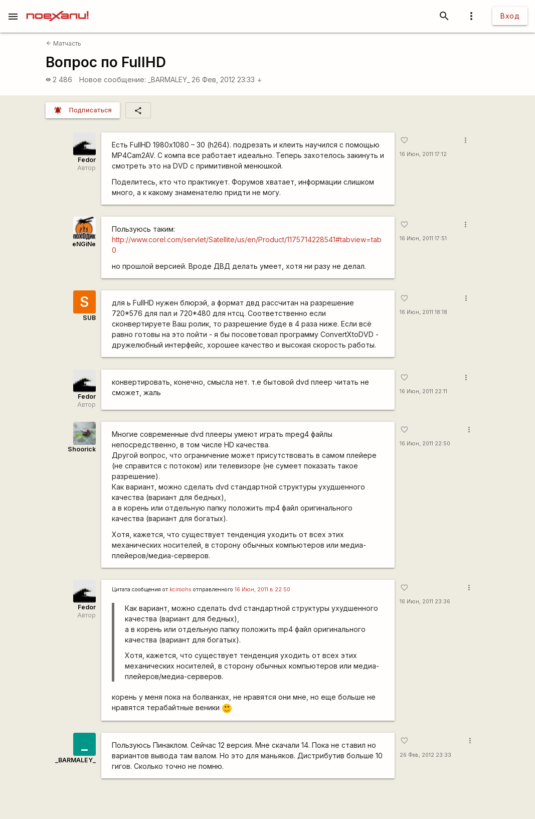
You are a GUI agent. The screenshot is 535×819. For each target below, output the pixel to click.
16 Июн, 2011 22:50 (425, 443)
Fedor (87, 159)
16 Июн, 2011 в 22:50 (262, 589)
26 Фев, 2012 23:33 (227, 79)
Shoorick (82, 449)
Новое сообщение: (112, 79)
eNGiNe (84, 244)
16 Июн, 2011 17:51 (423, 238)
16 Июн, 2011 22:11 (423, 391)
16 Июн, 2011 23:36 (425, 601)
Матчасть (64, 43)
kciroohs (180, 589)
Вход (509, 16)
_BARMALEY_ (169, 79)
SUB (89, 317)
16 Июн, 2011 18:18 (423, 312)
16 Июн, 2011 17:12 (423, 154)
